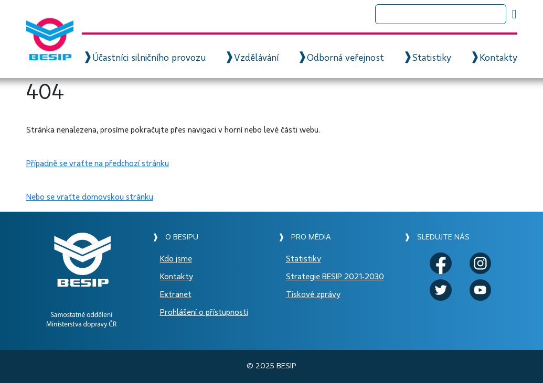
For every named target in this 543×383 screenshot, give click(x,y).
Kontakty (498, 58)
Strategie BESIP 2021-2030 (335, 276)
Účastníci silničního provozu (149, 58)
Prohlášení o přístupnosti (204, 312)
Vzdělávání (256, 58)
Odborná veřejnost (345, 58)
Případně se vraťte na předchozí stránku (97, 163)
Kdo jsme (176, 259)
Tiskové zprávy (313, 294)
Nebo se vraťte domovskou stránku (89, 197)
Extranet (175, 294)
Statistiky (431, 58)
